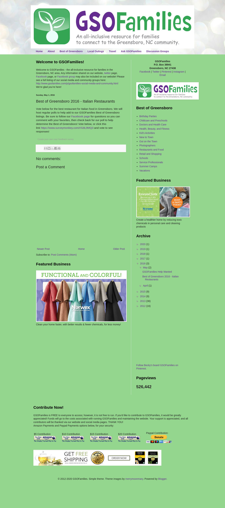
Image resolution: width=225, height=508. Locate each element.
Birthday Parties (148, 116)
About (51, 51)
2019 (143, 249)
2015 (143, 291)
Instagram (178, 71)
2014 (143, 296)
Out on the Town (148, 141)
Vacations (144, 170)
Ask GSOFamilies (131, 51)
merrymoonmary (134, 478)
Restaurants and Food (151, 149)
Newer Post (43, 249)
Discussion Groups (157, 51)
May (145, 267)
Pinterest (166, 71)
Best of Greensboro (71, 51)
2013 (143, 301)
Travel (112, 51)
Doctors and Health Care (152, 124)
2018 (143, 253)
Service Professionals (151, 162)
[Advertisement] (56, 336)
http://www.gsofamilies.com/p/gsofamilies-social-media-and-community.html (77, 83)
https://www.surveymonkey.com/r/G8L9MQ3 (67, 127)
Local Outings (96, 51)
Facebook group (66, 76)
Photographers (147, 145)
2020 (143, 244)
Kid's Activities (147, 133)
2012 (143, 306)
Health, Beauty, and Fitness (154, 128)
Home (39, 51)
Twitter (156, 71)
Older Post (119, 249)
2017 (143, 258)
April (146, 285)
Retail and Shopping (150, 153)
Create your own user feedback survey (56, 139)
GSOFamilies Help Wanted (157, 271)
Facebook (41, 76)
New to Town (146, 137)
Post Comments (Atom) (64, 254)
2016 (143, 263)
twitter (107, 73)
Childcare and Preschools (153, 120)
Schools (143, 158)
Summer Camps (148, 166)
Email (162, 75)
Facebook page (80, 116)
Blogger (162, 478)
